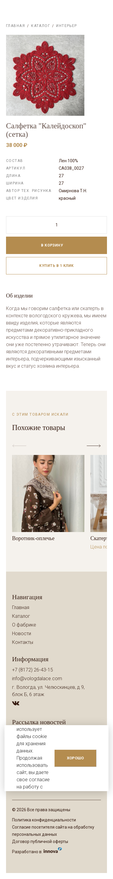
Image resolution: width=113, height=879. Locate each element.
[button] (94, 445)
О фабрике (24, 625)
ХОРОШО (75, 758)
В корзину (59, 245)
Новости (21, 633)
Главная (15, 26)
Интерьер (66, 26)
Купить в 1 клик (56, 266)
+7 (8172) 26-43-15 (32, 670)
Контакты (22, 642)
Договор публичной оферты (40, 841)
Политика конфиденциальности (44, 820)
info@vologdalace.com (37, 678)
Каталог (40, 26)
